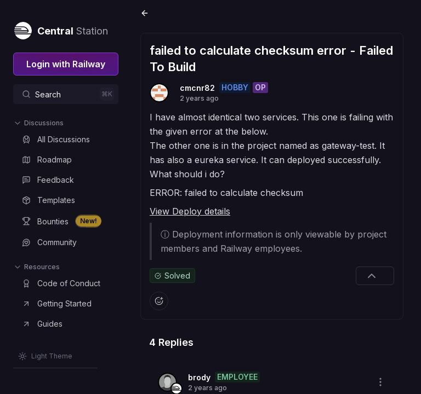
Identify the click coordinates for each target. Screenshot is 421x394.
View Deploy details (190, 211)
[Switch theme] (45, 356)
